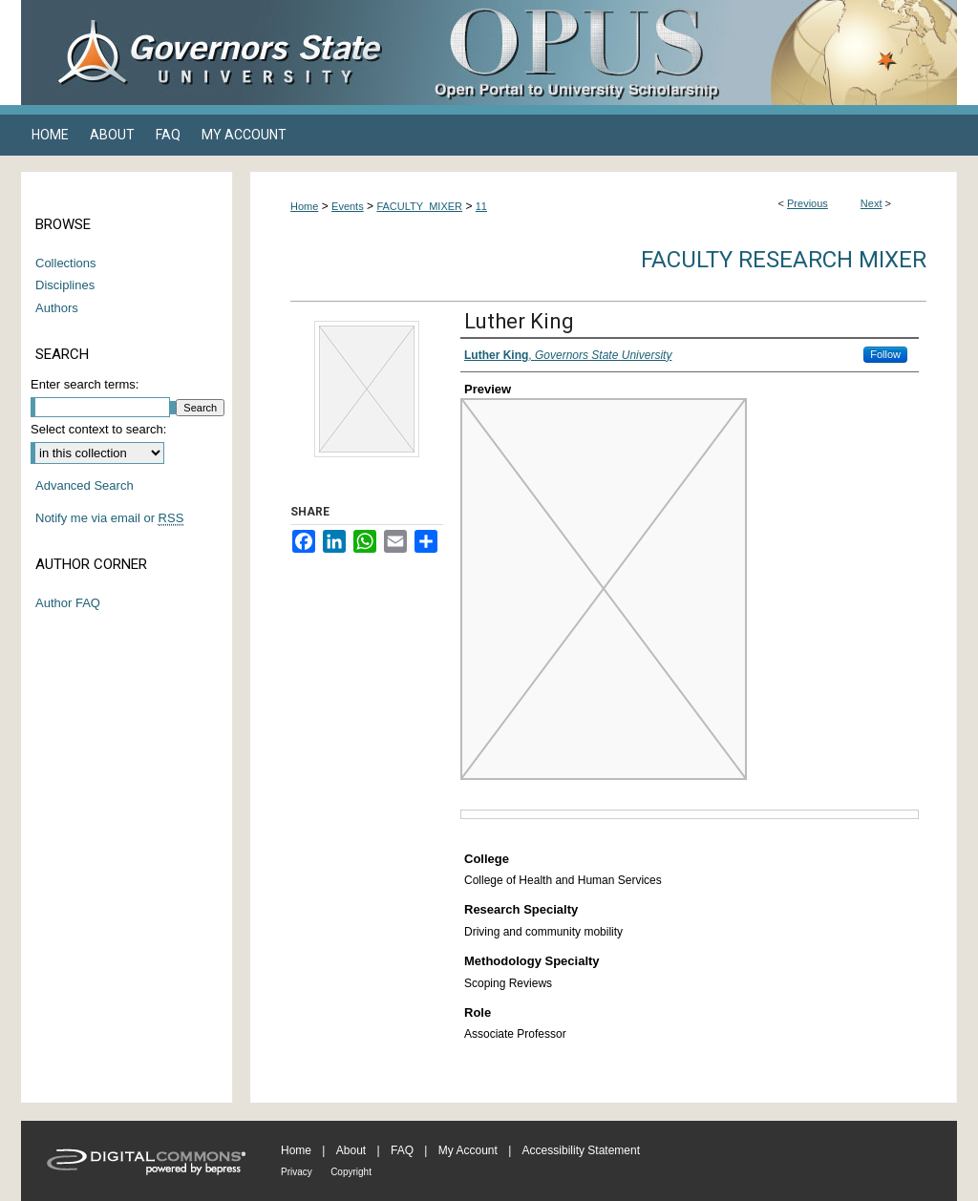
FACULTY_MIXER (419, 206)
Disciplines (65, 285)
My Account (468, 1150)
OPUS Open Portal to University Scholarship (680, 52)
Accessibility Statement (581, 1150)
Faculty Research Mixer (783, 259)
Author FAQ (67, 603)
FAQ (402, 1150)
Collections (65, 263)
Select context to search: (98, 429)
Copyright (351, 1172)
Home (304, 206)
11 (481, 206)
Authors (56, 308)
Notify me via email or (109, 518)
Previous (807, 203)
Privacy (296, 1172)
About (351, 1150)
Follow (885, 354)
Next (871, 203)
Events (347, 206)
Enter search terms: (84, 384)
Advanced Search (84, 485)
